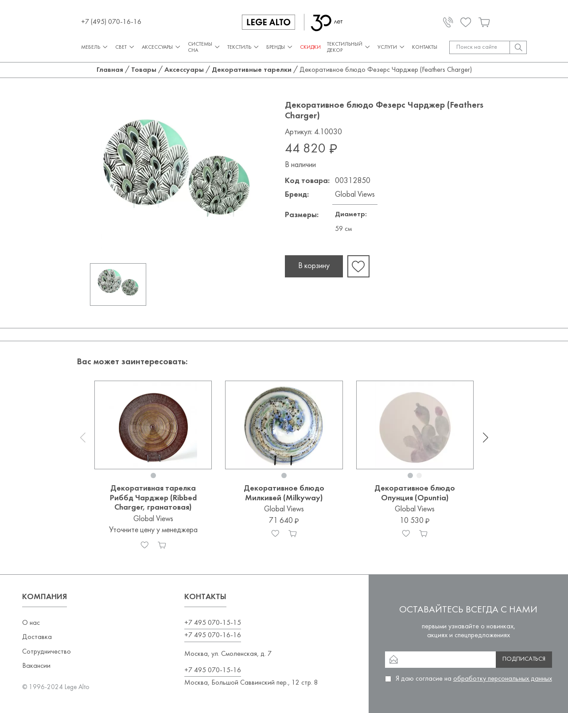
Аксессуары (162, 47)
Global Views (355, 195)
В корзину (314, 266)
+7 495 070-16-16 (212, 635)
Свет (125, 47)
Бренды (280, 47)
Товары (143, 70)
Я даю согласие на (474, 678)
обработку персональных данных (502, 678)
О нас (31, 623)
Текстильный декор (349, 47)
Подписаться (523, 659)
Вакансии (36, 666)
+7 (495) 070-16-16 (111, 22)
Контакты (424, 47)
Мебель (95, 47)
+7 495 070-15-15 (212, 623)
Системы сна (204, 47)
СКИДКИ (310, 47)
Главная (110, 70)
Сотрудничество (46, 651)
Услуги (391, 47)
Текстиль (243, 47)
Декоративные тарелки (252, 70)
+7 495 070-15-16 (212, 670)
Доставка (37, 637)
